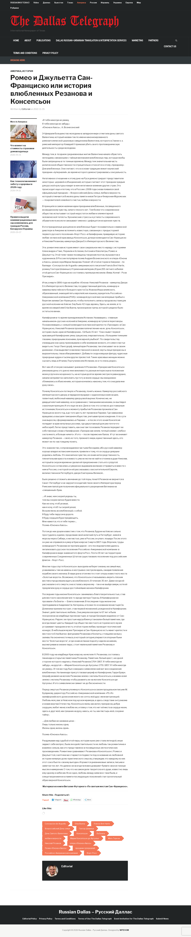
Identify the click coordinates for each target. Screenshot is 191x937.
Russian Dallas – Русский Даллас (95, 912)
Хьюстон (58, 2)
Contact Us (170, 46)
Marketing (137, 40)
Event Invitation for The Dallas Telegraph (134, 919)
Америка (81, 2)
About (27, 40)
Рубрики (14, 8)
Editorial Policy (30, 919)
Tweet (45, 800)
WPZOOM (124, 930)
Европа (129, 2)
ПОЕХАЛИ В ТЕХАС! (19, 2)
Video (36, 2)
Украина (117, 2)
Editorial (26, 109)
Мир (139, 2)
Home (16, 40)
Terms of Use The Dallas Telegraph (95, 919)
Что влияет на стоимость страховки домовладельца (22, 148)
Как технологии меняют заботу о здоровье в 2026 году (23, 184)
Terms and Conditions (25, 53)
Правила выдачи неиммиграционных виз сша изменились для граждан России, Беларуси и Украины (23, 223)
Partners (153, 40)
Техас (70, 2)
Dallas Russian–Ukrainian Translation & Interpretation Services (91, 40)
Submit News (162, 919)
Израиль (105, 2)
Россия (93, 2)
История (27, 71)
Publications (43, 40)
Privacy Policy (50, 53)
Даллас (46, 2)
